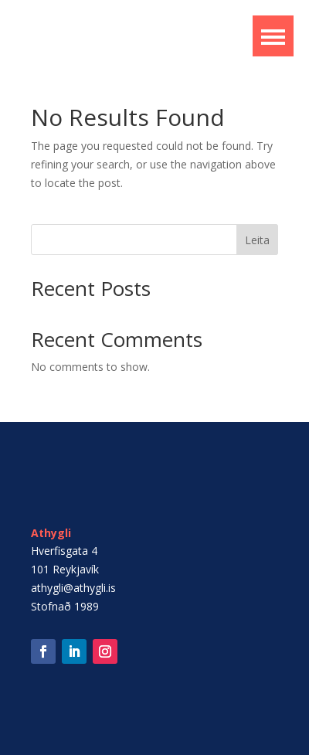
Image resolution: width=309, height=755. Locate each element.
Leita (257, 240)
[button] (273, 35)
